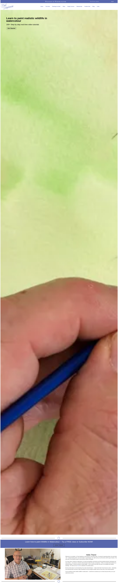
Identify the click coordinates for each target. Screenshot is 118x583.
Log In (112, 1)
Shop (64, 6)
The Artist (48, 6)
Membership (79, 6)
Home (42, 6)
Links (98, 6)
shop (78, 565)
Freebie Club (87, 6)
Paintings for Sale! (56, 6)
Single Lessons (70, 6)
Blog (93, 6)
